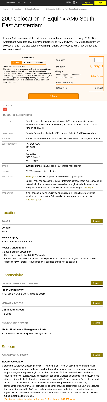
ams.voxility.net (33, 199)
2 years (27, 62)
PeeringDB (31, 176)
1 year (16, 62)
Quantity (60, 60)
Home (5, 9)
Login (100, 3)
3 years (39, 62)
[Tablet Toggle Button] (3, 3)
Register (87, 3)
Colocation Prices (32, 9)
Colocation (16, 9)
